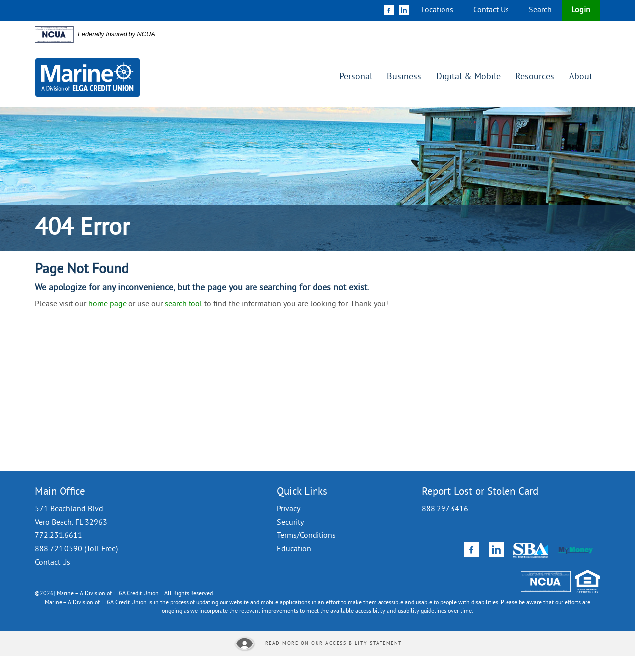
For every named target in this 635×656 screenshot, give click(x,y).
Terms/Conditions (306, 536)
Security (290, 522)
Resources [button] (534, 77)
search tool (183, 304)
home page (107, 304)
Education (294, 549)
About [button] (580, 77)
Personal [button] (355, 77)
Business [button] (404, 77)
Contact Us (491, 10)
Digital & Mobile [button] (468, 77)
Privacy (288, 509)
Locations (437, 10)
